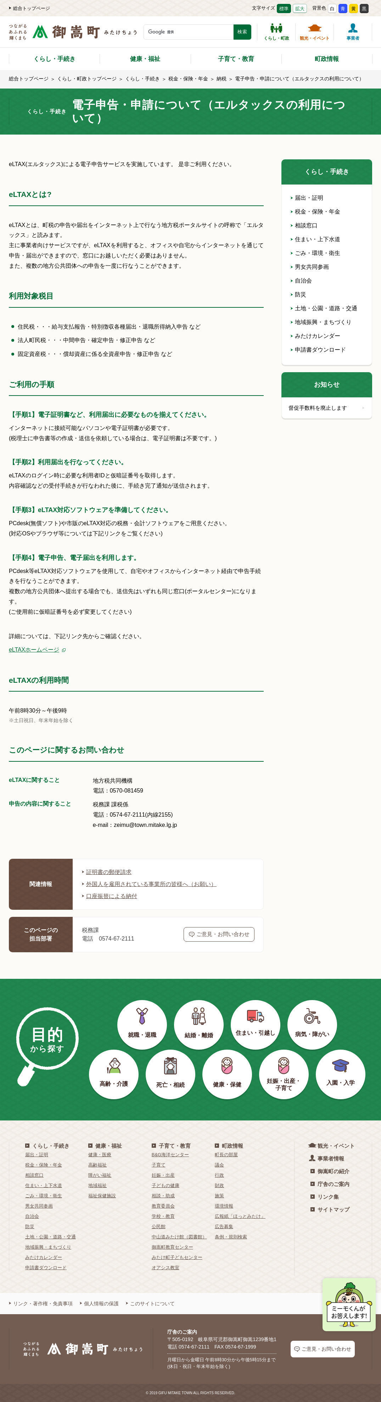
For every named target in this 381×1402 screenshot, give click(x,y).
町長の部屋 (226, 1154)
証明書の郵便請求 (106, 872)
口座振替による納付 (109, 896)
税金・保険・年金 (188, 78)
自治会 (301, 281)
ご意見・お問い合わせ (219, 934)
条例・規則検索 (231, 1236)
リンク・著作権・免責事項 (41, 1303)
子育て (159, 1165)
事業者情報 (327, 1158)
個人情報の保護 (99, 1303)
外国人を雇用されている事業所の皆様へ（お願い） (149, 884)
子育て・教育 (236, 59)
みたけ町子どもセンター (177, 1257)
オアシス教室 (165, 1267)
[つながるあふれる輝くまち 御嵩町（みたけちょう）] (73, 36)
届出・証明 (307, 198)
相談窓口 (304, 225)
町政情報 (327, 59)
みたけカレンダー (315, 336)
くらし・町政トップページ (87, 78)
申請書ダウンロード (318, 350)
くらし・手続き (54, 59)
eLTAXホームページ (34, 650)
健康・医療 (99, 1154)
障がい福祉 (99, 1175)
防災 (298, 294)
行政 (219, 1175)
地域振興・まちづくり (321, 322)
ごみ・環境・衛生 (315, 253)
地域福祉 (97, 1185)
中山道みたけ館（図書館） (179, 1236)
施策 (219, 1195)
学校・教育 (163, 1216)
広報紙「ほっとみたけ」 (240, 1216)
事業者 (353, 31)
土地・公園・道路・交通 (324, 308)
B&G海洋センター (170, 1154)
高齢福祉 (97, 1165)
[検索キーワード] (189, 32)
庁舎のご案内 (329, 1184)
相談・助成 (163, 1195)
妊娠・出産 (163, 1175)
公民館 (159, 1226)
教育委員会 (163, 1206)
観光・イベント (315, 31)
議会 (219, 1165)
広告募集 (224, 1226)
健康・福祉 (145, 59)
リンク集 (324, 1197)
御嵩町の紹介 (329, 1171)
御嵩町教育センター (172, 1247)
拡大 (299, 8)
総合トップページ (29, 8)
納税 (221, 78)
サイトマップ (329, 1210)
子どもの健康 (165, 1185)
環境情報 (224, 1206)
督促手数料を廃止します (327, 408)
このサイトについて (150, 1303)
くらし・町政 (276, 31)
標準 (283, 8)
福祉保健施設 (102, 1195)
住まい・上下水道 (315, 239)
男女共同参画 (310, 267)
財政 (219, 1185)
